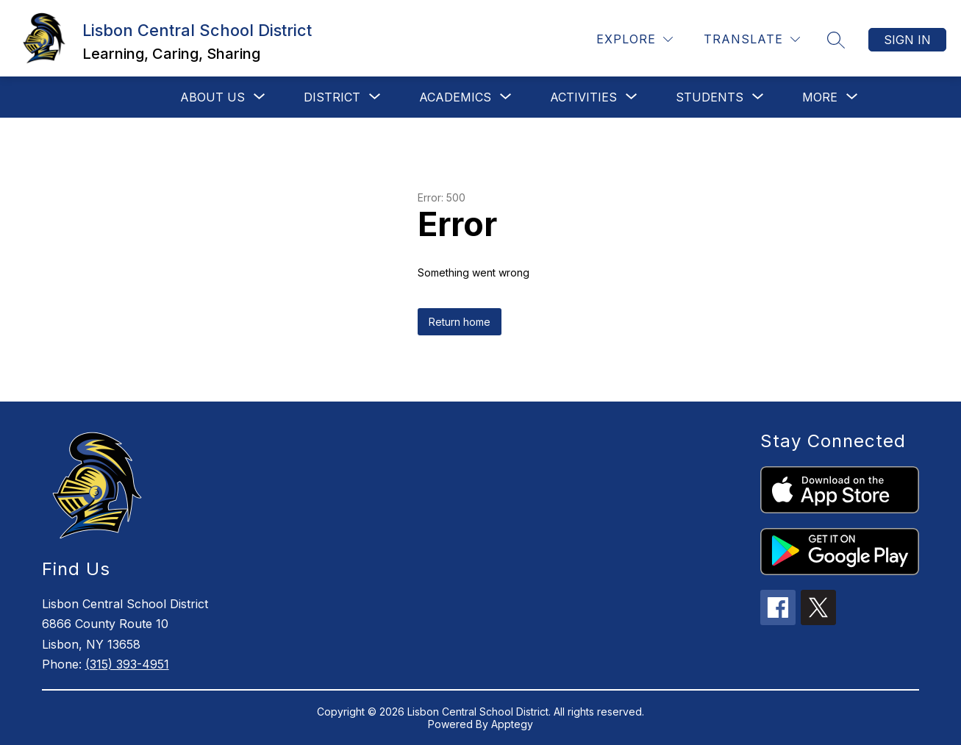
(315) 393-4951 (127, 664)
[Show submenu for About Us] (212, 97)
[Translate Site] (752, 39)
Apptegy (512, 724)
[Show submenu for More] (819, 97)
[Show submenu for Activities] (583, 97)
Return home (459, 322)
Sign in (907, 39)
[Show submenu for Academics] (455, 97)
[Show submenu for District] (332, 97)
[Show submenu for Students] (709, 97)
